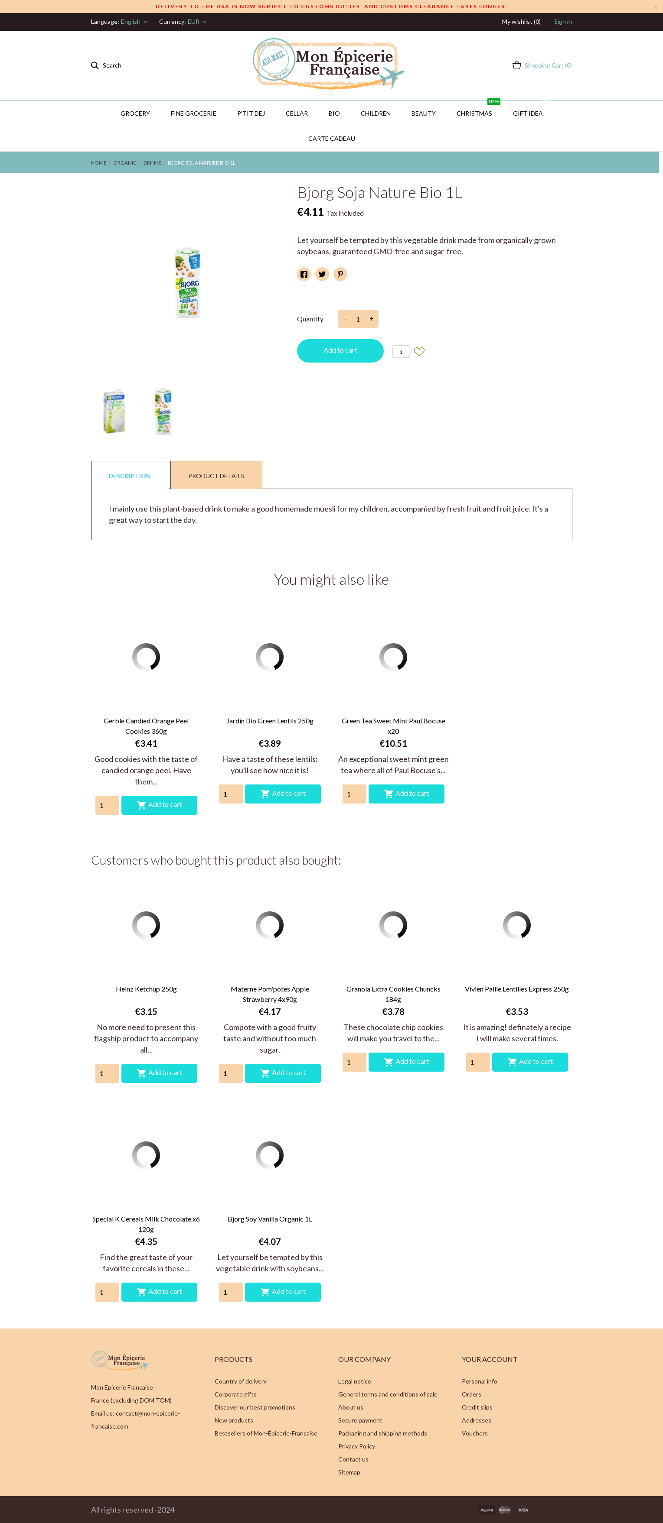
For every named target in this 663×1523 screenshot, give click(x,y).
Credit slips (477, 1407)
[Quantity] (107, 805)
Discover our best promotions (255, 1407)
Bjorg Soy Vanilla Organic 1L (270, 1219)
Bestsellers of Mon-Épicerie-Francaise (266, 1433)
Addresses (476, 1420)
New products (234, 1420)
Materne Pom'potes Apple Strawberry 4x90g (270, 994)
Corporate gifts (236, 1394)
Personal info (479, 1381)
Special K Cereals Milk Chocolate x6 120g (146, 1224)
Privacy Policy (356, 1446)
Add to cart (340, 350)
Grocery (135, 113)
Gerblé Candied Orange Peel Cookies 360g (146, 725)
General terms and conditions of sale (388, 1394)
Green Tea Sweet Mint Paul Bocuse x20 (393, 725)
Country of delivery (241, 1381)
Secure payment (360, 1420)
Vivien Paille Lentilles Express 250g (517, 989)
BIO (334, 113)
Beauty (424, 113)
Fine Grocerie (193, 113)
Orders (471, 1394)
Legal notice (354, 1381)
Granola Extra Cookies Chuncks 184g (393, 994)
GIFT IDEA (532, 108)
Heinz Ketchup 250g (146, 989)
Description (129, 476)
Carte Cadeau (331, 138)
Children (376, 113)
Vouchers (475, 1433)
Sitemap (349, 1472)
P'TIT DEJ (251, 113)
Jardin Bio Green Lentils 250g (270, 720)
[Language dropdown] (134, 21)
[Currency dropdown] (197, 21)
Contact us (353, 1459)
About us (350, 1407)
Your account (490, 1359)
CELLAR (297, 113)
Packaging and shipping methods (382, 1433)
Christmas (478, 108)
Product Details (216, 476)
